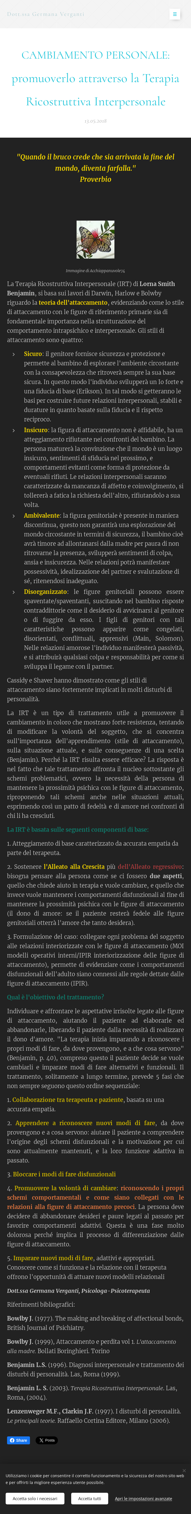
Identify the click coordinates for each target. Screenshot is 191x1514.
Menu (173, 14)
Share (18, 1440)
